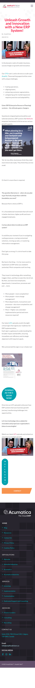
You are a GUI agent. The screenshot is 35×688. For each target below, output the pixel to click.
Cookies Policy (9, 548)
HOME (4, 523)
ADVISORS (6, 608)
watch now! (5, 472)
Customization (9, 596)
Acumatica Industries (11, 574)
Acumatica (8, 569)
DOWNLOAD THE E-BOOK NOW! (9, 394)
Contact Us (8, 538)
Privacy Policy (9, 543)
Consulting (8, 618)
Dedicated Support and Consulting (16, 601)
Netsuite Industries (11, 564)
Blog (5, 528)
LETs (15, 434)
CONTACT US (7, 629)
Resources (7, 533)
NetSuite (29, 119)
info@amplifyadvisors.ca (10, 646)
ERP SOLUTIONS (8, 555)
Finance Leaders (9, 613)
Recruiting (7, 623)
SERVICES (5, 581)
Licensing (7, 586)
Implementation (9, 591)
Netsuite (7, 559)
